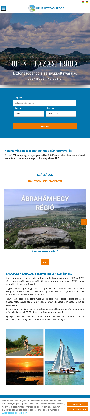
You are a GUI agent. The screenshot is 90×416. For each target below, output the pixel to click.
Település (17, 97)
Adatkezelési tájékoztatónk (15, 413)
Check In (18, 108)
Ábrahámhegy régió (45, 251)
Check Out (51, 108)
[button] (84, 222)
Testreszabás (77, 404)
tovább (45, 262)
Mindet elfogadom (77, 409)
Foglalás (45, 126)
